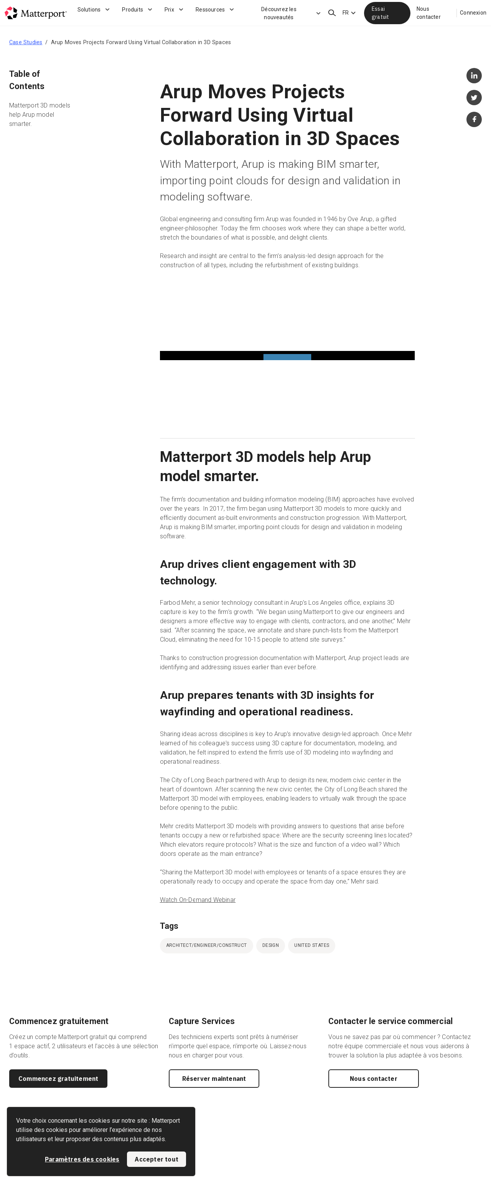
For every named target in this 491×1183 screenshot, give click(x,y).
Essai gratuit (380, 12)
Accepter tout (156, 1159)
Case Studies (25, 42)
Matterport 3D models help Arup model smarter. (39, 114)
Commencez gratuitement (58, 1078)
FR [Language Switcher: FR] (346, 13)
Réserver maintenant (214, 1078)
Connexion (473, 13)
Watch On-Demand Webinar (198, 899)
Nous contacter (429, 13)
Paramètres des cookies (82, 1159)
